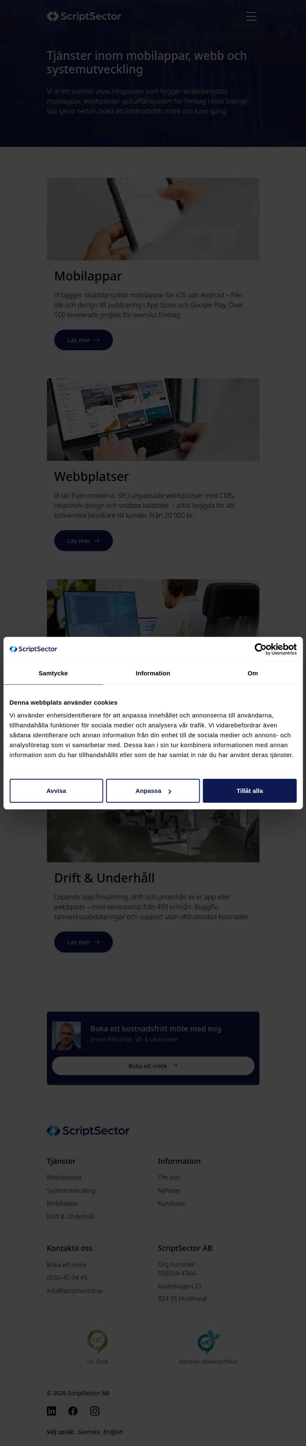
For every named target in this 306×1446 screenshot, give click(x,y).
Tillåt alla (249, 790)
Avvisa (56, 790)
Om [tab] (253, 672)
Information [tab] (153, 672)
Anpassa (153, 790)
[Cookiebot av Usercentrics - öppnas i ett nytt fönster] (260, 649)
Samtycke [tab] (53, 672)
